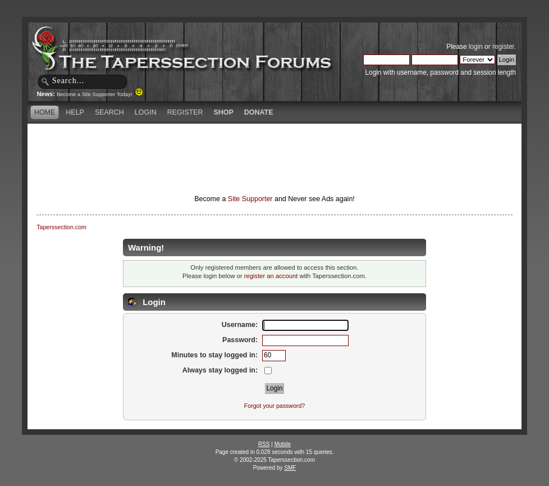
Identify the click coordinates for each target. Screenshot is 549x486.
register (503, 47)
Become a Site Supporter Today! (100, 94)
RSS (264, 444)
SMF (290, 468)
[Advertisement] (274, 143)
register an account (271, 275)
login (476, 47)
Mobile (282, 444)
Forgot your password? (274, 405)
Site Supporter (250, 199)
